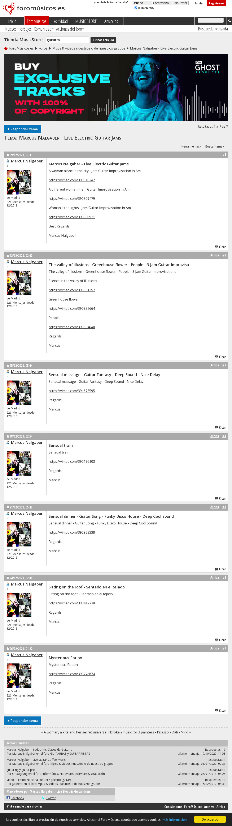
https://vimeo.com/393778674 (72, 674)
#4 (224, 436)
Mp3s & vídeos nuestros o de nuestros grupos (88, 48)
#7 (224, 648)
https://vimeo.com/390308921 (72, 217)
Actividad (61, 21)
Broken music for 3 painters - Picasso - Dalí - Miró (149, 732)
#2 (224, 255)
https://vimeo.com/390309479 (72, 198)
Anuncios (111, 21)
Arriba (214, 255)
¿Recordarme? (144, 8)
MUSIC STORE (86, 21)
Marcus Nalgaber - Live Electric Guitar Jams (70, 137)
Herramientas (190, 146)
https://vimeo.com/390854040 (72, 327)
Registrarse (216, 3)
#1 (224, 154)
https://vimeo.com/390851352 (72, 290)
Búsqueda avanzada (213, 28)
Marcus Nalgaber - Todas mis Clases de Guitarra (39, 750)
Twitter (51, 798)
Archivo (209, 806)
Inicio (12, 21)
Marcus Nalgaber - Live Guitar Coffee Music (36, 760)
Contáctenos (173, 806)
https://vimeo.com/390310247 (72, 180)
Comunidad (43, 29)
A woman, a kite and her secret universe (75, 732)
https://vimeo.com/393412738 (72, 603)
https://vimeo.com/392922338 (72, 532)
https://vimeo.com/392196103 (72, 461)
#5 (224, 506)
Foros (43, 48)
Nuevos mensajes (18, 29)
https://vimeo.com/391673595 (72, 390)
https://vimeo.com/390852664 (72, 308)
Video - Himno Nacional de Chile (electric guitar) (38, 780)
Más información (174, 820)
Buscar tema (214, 146)
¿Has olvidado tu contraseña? (111, 2)
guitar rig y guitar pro (20, 770)
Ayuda (199, 3)
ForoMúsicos (36, 21)
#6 (224, 577)
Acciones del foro (69, 29)
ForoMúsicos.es (21, 48)
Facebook (17, 798)
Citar (220, 246)
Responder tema (23, 129)
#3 (224, 365)
